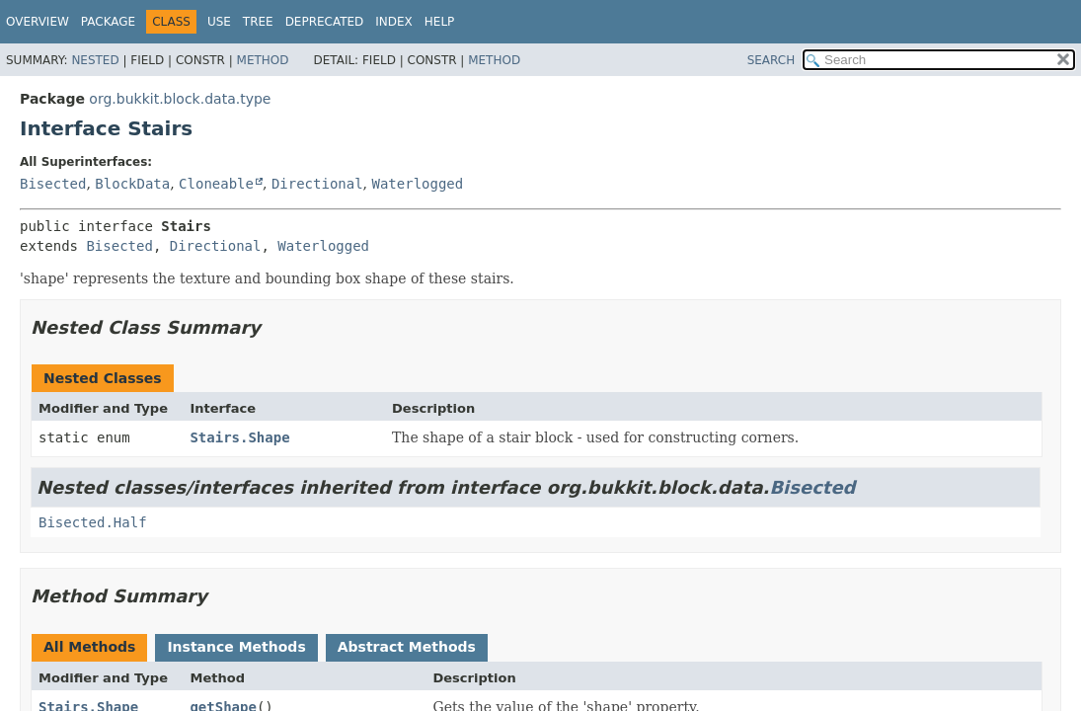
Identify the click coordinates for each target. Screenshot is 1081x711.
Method (263, 60)
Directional (317, 184)
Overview (37, 22)
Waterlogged (418, 184)
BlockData (132, 184)
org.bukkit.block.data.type (179, 99)
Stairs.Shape (239, 437)
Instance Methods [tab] (236, 647)
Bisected (53, 184)
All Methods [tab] (89, 647)
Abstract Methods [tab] (407, 647)
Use (219, 22)
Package (108, 22)
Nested (94, 60)
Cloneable (216, 184)
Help (440, 22)
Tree (258, 22)
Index (394, 22)
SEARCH (771, 60)
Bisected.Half (93, 522)
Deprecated (324, 22)
